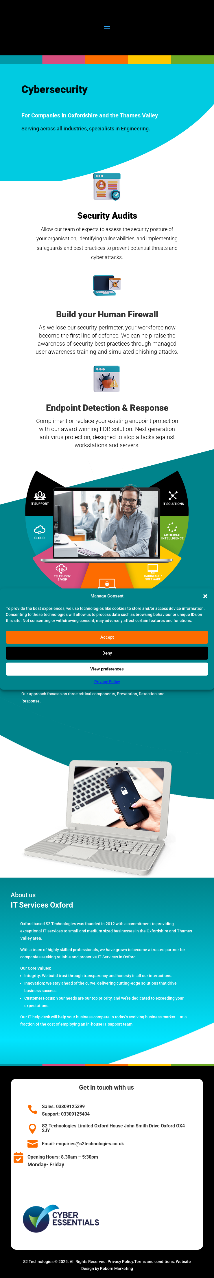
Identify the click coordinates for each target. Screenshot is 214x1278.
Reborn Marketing (116, 1268)
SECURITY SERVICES (55, 742)
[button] (205, 596)
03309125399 (70, 1106)
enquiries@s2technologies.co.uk (90, 1143)
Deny (107, 653)
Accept (107, 637)
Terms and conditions (154, 1261)
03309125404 (75, 1114)
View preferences (107, 669)
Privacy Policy (107, 681)
